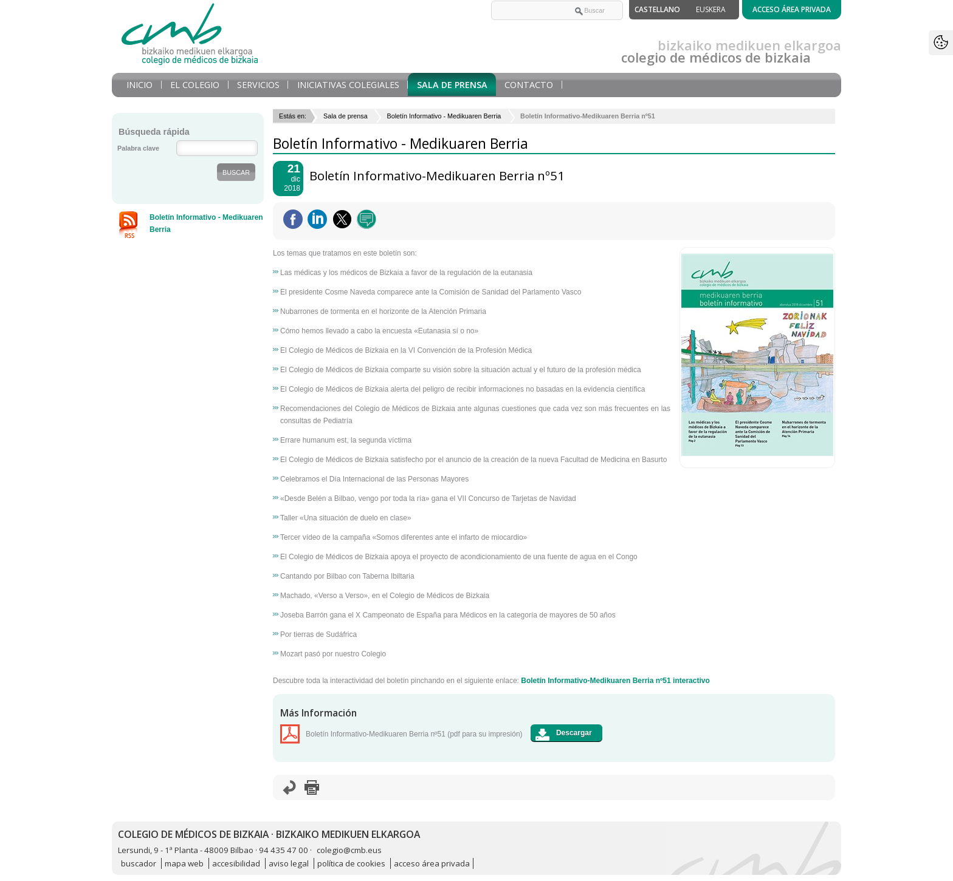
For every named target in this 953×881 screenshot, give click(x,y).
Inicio (139, 84)
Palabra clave (138, 148)
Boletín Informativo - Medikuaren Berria (444, 116)
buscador (138, 863)
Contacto (528, 84)
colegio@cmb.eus (349, 850)
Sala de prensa (452, 84)
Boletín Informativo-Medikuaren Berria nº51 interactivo (615, 680)
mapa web (184, 863)
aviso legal (289, 863)
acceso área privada (432, 863)
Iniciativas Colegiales (348, 84)
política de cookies (351, 863)
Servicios (258, 84)
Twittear (342, 219)
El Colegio (194, 84)
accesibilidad (236, 863)
